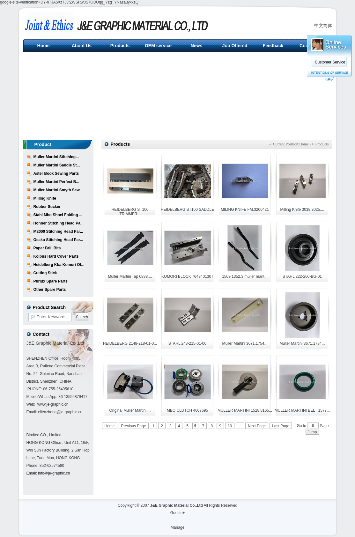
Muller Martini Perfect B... (56, 182)
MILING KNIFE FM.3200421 (245, 209)
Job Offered (235, 45)
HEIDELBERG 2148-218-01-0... (130, 343)
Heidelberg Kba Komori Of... (59, 264)
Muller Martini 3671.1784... (302, 343)
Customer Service (330, 62)
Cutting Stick (45, 273)
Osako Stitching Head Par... (58, 240)
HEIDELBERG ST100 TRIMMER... (129, 211)
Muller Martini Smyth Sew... (58, 190)
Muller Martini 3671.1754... (244, 343)
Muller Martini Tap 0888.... (130, 276)
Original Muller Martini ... (130, 410)
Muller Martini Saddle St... (56, 165)
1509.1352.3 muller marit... (245, 276)
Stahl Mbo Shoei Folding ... (57, 215)
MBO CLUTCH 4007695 (187, 410)
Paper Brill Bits (47, 248)
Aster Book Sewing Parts (56, 173)
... (239, 426)
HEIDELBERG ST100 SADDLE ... (187, 211)
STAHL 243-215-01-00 (187, 343)
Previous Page (133, 426)
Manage (177, 527)
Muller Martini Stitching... (56, 157)
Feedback (273, 45)
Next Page (257, 426)
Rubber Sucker (47, 206)
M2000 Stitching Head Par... (58, 231)
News (197, 45)
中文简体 (323, 25)
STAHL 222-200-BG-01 (302, 276)
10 (230, 426)
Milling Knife (44, 198)
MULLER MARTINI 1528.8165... (245, 410)
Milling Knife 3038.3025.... (302, 209)
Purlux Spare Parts (50, 281)
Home (43, 45)
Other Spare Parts (49, 289)
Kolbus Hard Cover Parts (56, 256)
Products (120, 45)
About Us (82, 45)
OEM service (158, 45)
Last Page (280, 426)
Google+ (177, 513)
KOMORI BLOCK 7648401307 (187, 276)
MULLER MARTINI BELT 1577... (302, 410)
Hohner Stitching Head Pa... (58, 223)
